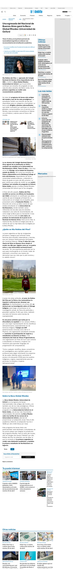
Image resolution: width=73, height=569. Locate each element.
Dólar (14, 15)
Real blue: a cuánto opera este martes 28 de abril (45, 73)
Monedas (40, 176)
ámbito (4, 19)
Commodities (49, 176)
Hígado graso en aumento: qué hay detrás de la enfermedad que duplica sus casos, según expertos (14, 126)
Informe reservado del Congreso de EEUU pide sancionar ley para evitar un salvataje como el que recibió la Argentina (47, 125)
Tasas (46, 8)
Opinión (58, 15)
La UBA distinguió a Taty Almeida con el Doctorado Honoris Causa (31, 125)
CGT (41, 8)
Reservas (20, 8)
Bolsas (44, 176)
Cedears (54, 176)
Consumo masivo (61, 8)
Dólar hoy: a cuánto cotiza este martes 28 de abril (44, 54)
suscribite (65, 11)
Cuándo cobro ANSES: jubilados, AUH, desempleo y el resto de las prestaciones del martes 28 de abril (45, 64)
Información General (12, 19)
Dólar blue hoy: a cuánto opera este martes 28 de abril (44, 46)
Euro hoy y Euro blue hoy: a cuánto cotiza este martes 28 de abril (45, 82)
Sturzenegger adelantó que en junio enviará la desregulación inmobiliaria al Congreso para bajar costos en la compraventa (47, 141)
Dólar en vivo (12, 8)
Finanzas (32, 15)
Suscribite (28, 457)
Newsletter (70, 15)
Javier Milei (52, 8)
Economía (23, 15)
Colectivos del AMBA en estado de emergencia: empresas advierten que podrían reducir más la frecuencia (50, 499)
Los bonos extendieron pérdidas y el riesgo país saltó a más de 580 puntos (46, 98)
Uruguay (67, 15)
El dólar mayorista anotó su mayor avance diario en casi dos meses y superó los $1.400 (47, 110)
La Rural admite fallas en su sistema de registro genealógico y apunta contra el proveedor (50, 480)
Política (41, 15)
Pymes (36, 8)
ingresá (69, 11)
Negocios (49, 15)
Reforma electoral (28, 8)
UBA (20, 19)
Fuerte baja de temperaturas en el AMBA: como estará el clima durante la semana (27, 487)
